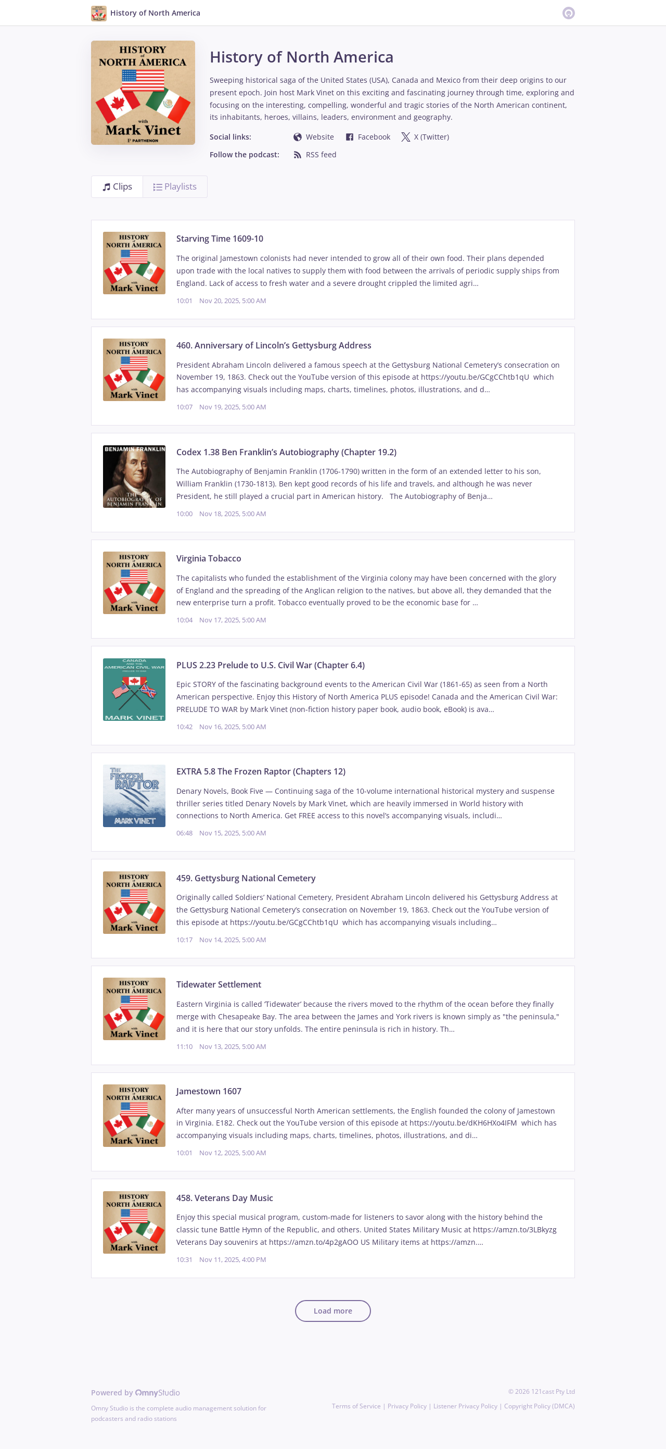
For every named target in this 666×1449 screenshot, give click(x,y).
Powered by (135, 1392)
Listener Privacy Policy (465, 1406)
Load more (333, 1311)
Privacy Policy (407, 1406)
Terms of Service (356, 1406)
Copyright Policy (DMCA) (539, 1406)
